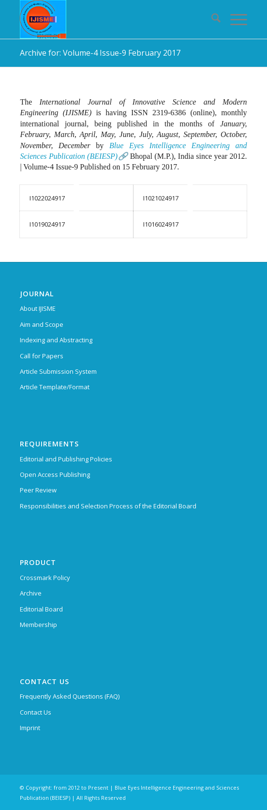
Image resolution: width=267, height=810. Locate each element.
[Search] (211, 19)
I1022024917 (47, 198)
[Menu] (234, 19)
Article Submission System (58, 371)
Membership (38, 624)
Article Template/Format (54, 386)
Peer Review (38, 490)
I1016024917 (160, 224)
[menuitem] (211, 19)
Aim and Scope (41, 324)
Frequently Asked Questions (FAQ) (69, 696)
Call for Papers (41, 356)
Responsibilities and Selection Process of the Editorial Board (108, 506)
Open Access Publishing (55, 474)
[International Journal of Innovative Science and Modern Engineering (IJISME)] (110, 19)
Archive (31, 593)
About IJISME (38, 308)
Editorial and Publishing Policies (66, 459)
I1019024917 (47, 224)
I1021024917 (160, 198)
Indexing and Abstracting (56, 340)
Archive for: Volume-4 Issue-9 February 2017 (100, 52)
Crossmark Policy (45, 577)
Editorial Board (41, 609)
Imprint (30, 727)
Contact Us (35, 712)
